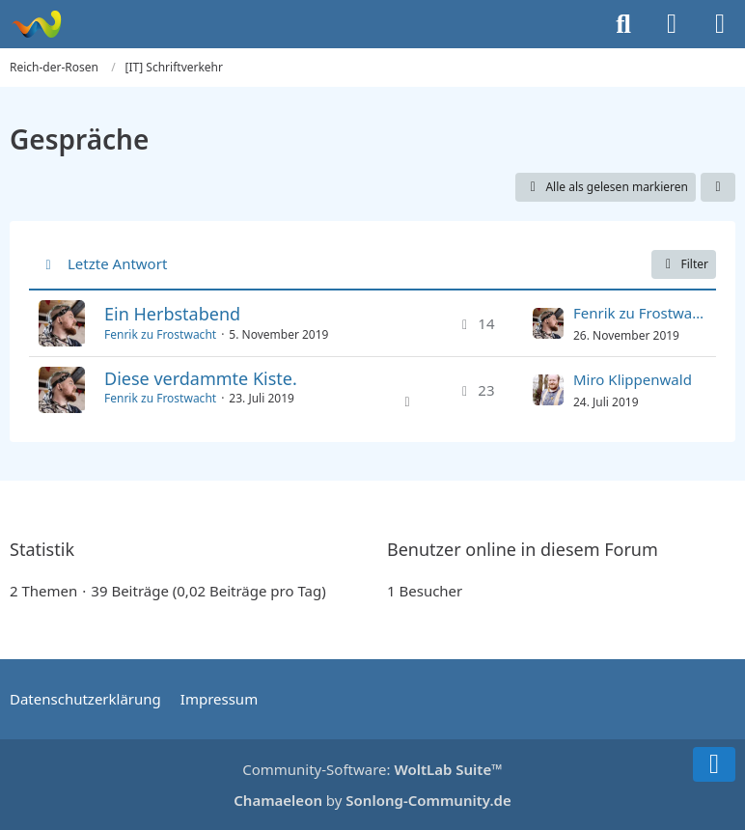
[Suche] (623, 24)
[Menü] (720, 24)
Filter (683, 264)
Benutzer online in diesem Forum (522, 549)
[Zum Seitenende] (714, 764)
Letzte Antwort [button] (117, 263)
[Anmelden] (671, 24)
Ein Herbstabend (172, 313)
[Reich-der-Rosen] (36, 24)
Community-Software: (372, 769)
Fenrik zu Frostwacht (160, 334)
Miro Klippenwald (632, 379)
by (372, 800)
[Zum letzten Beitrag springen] (548, 323)
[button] (718, 187)
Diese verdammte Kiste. (200, 378)
